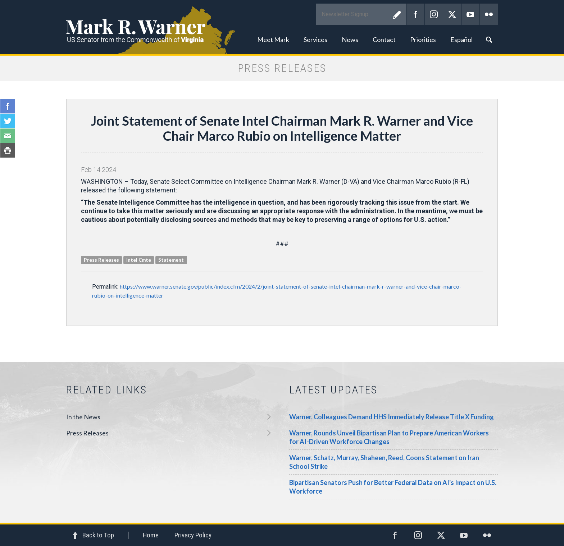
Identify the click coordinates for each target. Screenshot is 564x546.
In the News (83, 417)
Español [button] (461, 39)
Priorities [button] (423, 39)
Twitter (452, 14)
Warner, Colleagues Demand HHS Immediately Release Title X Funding (391, 417)
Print (7, 150)
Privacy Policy (193, 535)
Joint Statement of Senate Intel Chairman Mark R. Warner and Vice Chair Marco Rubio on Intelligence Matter (282, 128)
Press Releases (87, 433)
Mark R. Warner (282, 27)
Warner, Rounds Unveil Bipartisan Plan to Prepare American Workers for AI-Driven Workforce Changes (389, 437)
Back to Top (98, 535)
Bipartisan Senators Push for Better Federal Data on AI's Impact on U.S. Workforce (392, 487)
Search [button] (489, 39)
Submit (397, 14)
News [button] (350, 39)
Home (151, 535)
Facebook (415, 14)
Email (7, 136)
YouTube (470, 14)
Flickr (489, 14)
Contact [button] (384, 39)
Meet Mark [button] (273, 39)
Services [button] (315, 39)
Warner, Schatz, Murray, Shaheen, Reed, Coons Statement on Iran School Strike (384, 462)
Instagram (434, 14)
